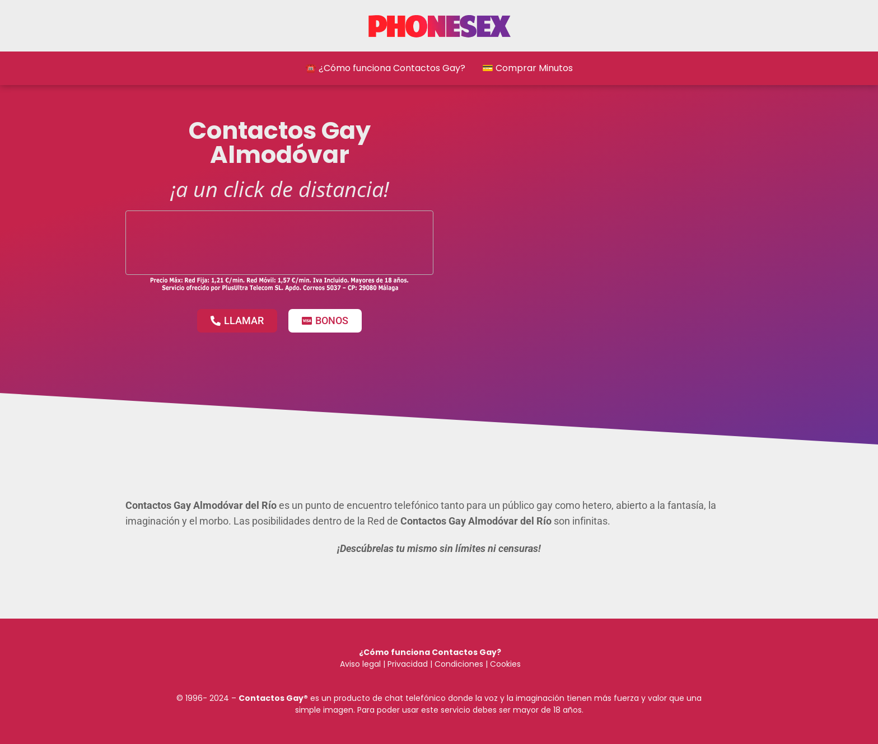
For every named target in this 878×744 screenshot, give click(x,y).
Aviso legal (360, 664)
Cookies (505, 664)
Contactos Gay (271, 698)
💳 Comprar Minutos (527, 68)
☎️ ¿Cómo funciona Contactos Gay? (385, 68)
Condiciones (457, 664)
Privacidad (407, 664)
